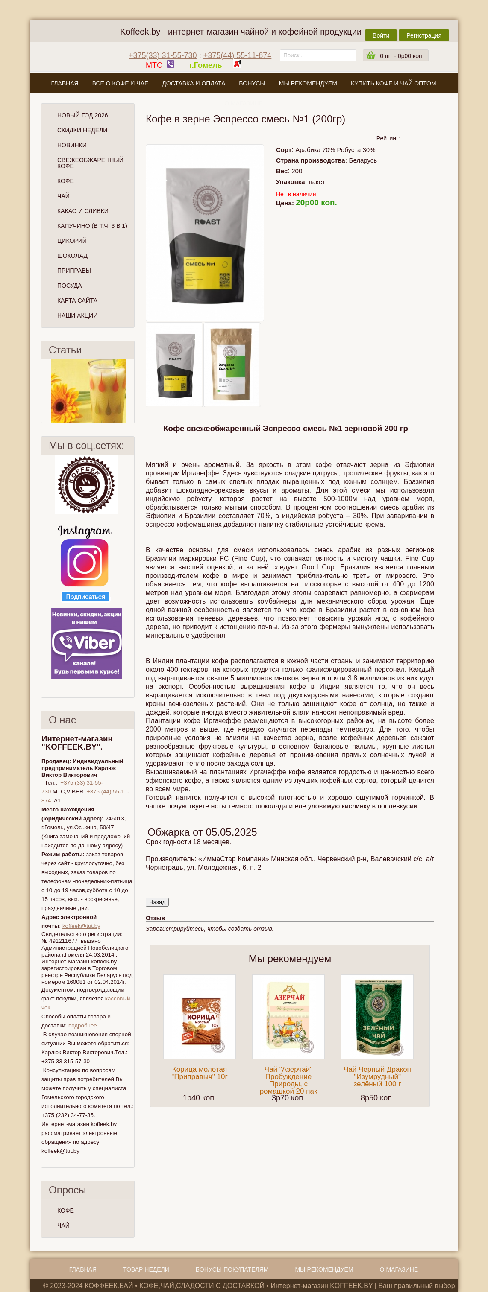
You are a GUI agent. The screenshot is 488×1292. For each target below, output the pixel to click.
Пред (44, 391)
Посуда (69, 285)
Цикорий (72, 240)
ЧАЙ (63, 1225)
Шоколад (72, 255)
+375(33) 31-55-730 (163, 55)
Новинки (72, 145)
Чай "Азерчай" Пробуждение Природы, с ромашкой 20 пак (288, 1080)
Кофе (65, 181)
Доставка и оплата (193, 83)
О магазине (243, 103)
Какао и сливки (83, 210)
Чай (63, 195)
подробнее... (85, 1025)
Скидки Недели (82, 130)
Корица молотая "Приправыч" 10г (199, 1073)
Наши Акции (77, 315)
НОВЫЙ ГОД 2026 (82, 115)
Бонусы (252, 83)
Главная (64, 83)
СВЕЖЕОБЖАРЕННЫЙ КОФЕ (90, 163)
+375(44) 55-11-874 (237, 55)
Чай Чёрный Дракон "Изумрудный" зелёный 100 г (377, 1076)
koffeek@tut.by (81, 926)
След (130, 391)
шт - (401, 55)
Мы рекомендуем (308, 83)
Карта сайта (77, 300)
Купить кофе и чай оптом (393, 83)
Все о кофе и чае (120, 83)
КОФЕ (65, 1210)
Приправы (74, 270)
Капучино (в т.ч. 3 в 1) (92, 225)
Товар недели (146, 1269)
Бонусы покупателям (232, 1269)
